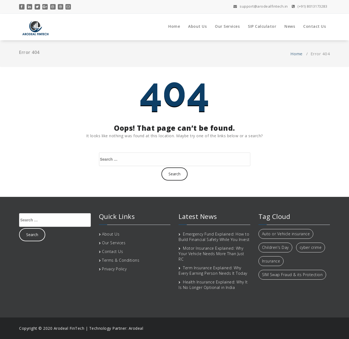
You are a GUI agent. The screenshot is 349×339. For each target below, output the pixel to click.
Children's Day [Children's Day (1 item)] (275, 247)
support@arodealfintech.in (260, 6)
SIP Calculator (262, 26)
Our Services (227, 26)
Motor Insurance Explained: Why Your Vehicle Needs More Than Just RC (211, 254)
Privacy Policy (114, 268)
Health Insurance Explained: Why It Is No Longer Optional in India (213, 284)
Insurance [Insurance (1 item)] (271, 261)
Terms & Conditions (120, 260)
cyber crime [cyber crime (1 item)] (311, 247)
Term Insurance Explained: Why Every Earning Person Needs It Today (213, 270)
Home (174, 26)
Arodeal (136, 328)
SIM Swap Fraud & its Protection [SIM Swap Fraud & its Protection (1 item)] (292, 274)
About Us (197, 26)
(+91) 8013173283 (309, 6)
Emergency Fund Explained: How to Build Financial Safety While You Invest (214, 236)
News (289, 26)
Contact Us (314, 26)
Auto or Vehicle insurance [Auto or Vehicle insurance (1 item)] (286, 233)
